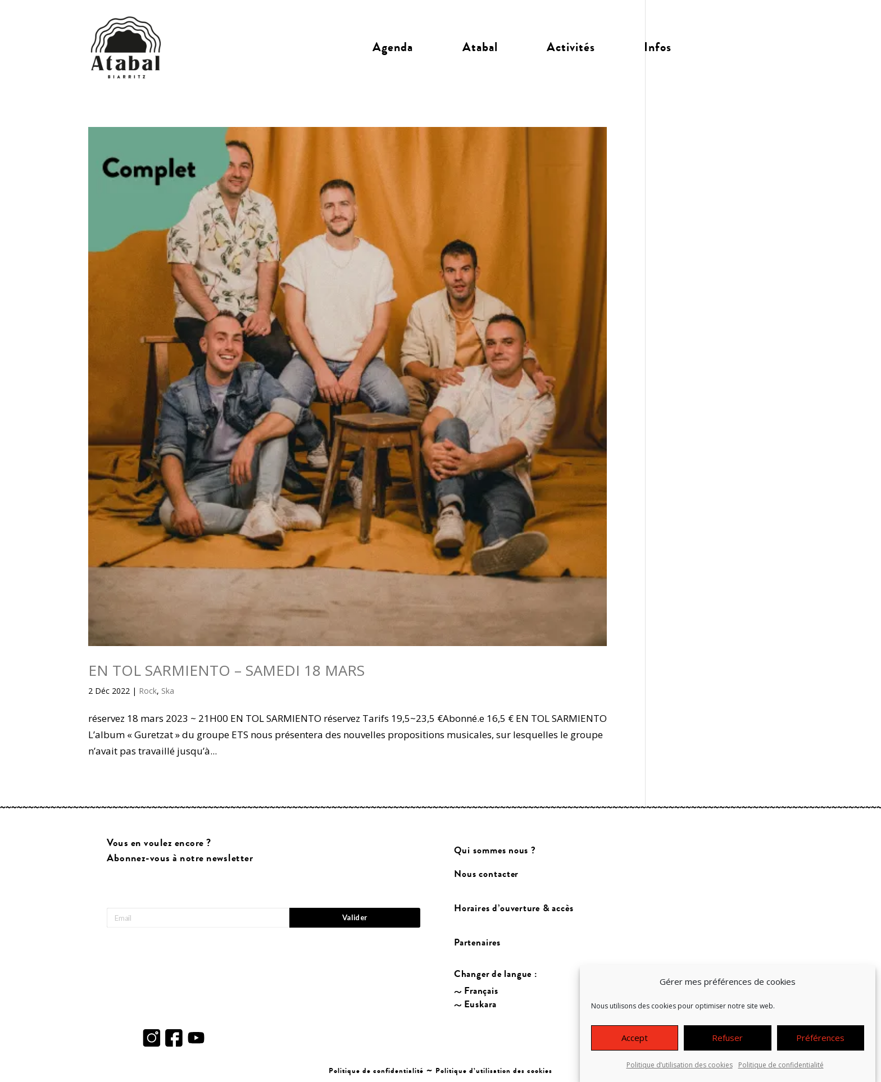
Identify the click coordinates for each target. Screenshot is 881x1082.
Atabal (480, 47)
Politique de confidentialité (781, 1072)
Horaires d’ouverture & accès (514, 909)
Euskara (480, 1005)
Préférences (820, 1045)
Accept (634, 1045)
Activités (571, 47)
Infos (657, 47)
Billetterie (745, 47)
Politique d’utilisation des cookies (679, 1072)
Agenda (393, 47)
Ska (167, 690)
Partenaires (478, 942)
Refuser (727, 1045)
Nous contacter (487, 874)
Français (481, 991)
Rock (148, 690)
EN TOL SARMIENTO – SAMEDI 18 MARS (226, 670)
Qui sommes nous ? (495, 851)
